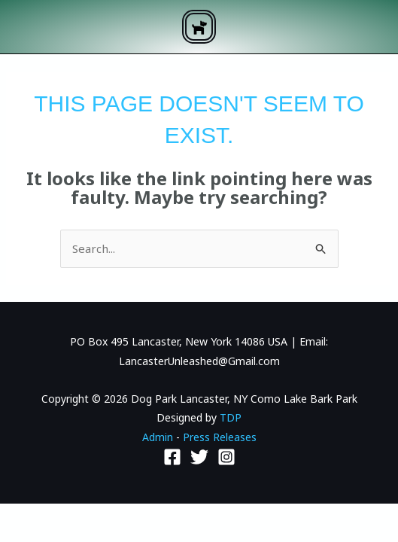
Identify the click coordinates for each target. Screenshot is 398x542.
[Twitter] (199, 457)
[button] (199, 26)
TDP (231, 417)
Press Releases (220, 437)
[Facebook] (172, 457)
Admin (157, 437)
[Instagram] (226, 457)
